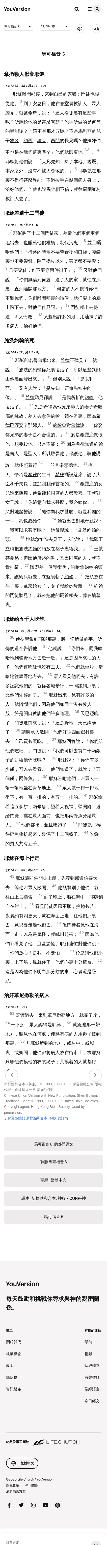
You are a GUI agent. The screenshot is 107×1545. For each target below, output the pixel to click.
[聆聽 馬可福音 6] (80, 28)
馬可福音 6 (18, 26)
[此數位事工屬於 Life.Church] (53, 1439)
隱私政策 (12, 1485)
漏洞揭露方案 (16, 1491)
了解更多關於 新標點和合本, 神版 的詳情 (36, 1118)
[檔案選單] (93, 9)
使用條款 (31, 1485)
